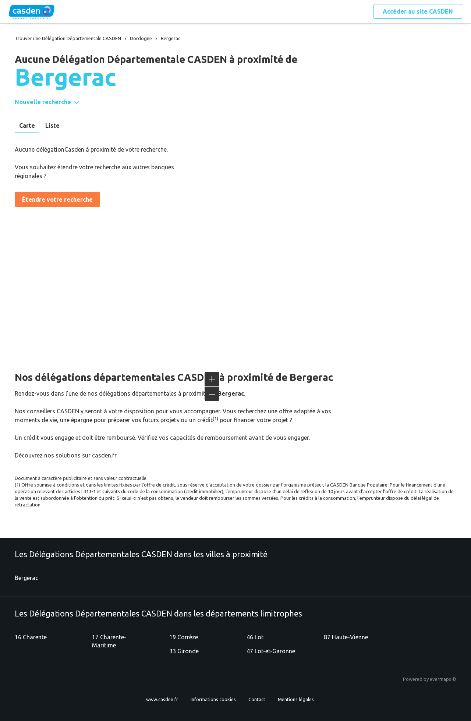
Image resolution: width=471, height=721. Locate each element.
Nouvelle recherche (43, 102)
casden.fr (104, 455)
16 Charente (31, 637)
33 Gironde (184, 651)
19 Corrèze (183, 637)
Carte (27, 125)
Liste (52, 125)
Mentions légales (296, 699)
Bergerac (26, 578)
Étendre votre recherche (57, 199)
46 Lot (255, 637)
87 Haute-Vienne (346, 637)
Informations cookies (213, 699)
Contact (256, 699)
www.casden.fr (162, 699)
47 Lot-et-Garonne (271, 651)
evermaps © (443, 679)
